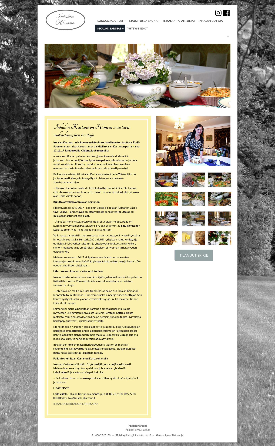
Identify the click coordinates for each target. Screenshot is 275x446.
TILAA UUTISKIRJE (194, 255)
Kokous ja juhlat (111, 20)
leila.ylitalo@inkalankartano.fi (135, 435)
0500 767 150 (102, 435)
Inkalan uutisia (211, 20)
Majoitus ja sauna (144, 20)
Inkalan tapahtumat (179, 20)
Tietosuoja (177, 435)
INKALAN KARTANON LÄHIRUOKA (75, 403)
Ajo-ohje (164, 435)
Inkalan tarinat (110, 28)
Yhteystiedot (137, 28)
